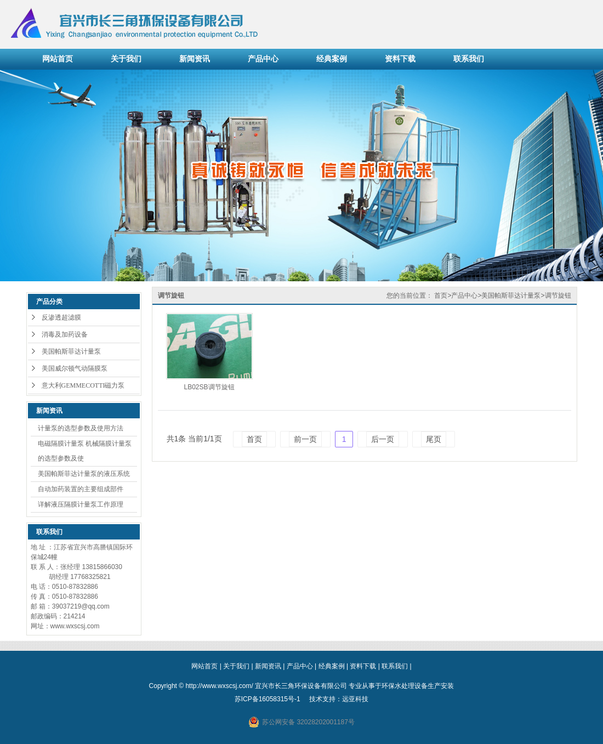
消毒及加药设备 (65, 334)
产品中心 (263, 59)
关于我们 (126, 59)
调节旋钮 (558, 295)
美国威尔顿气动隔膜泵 (74, 368)
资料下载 (400, 59)
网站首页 (57, 59)
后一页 (382, 439)
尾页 (433, 439)
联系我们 (468, 59)
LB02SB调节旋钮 (209, 387)
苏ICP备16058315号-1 (267, 699)
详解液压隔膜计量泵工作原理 (80, 504)
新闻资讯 (194, 59)
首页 (440, 295)
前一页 (305, 439)
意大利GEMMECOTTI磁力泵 (83, 385)
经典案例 (331, 59)
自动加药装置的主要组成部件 (80, 489)
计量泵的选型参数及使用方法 (80, 428)
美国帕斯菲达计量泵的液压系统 (84, 474)
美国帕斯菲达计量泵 (71, 351)
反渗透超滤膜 (61, 317)
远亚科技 (355, 699)
